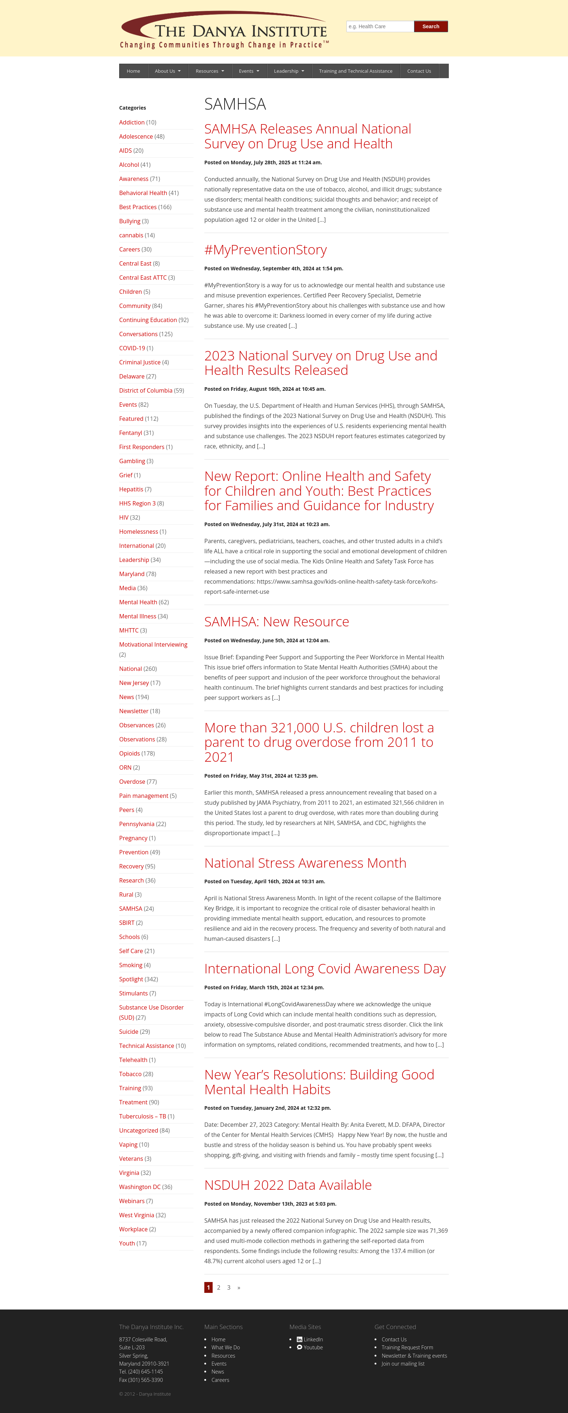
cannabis (131, 235)
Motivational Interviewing (153, 644)
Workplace (133, 1229)
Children (130, 292)
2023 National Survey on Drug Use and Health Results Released (321, 362)
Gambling (132, 461)
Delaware (132, 376)
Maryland (132, 574)
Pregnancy (133, 838)
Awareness (134, 179)
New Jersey (134, 683)
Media (127, 588)
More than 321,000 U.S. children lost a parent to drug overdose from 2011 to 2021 (319, 742)
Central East (135, 263)
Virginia (129, 1173)
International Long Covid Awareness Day (325, 968)
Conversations (138, 334)
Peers (126, 810)
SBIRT (126, 923)
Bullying (130, 221)
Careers (129, 249)
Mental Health (138, 602)
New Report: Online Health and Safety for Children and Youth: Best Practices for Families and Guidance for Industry (319, 490)
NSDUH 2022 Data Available (288, 1184)
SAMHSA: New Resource (277, 621)
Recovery (131, 866)
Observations (137, 739)
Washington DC (140, 1187)
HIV (124, 517)
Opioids (129, 753)
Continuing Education (148, 320)
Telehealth (133, 1060)
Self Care (131, 951)
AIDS (125, 151)
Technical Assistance (146, 1046)
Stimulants (133, 993)
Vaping (128, 1144)
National (130, 669)
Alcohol (129, 165)
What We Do (226, 1347)
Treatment (133, 1102)
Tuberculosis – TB (142, 1116)
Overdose (132, 782)
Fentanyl (130, 433)
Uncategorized (138, 1130)
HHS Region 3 (137, 503)
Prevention (134, 852)
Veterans (131, 1159)
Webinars (132, 1201)
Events (246, 71)
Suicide (128, 1032)
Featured (131, 419)
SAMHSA (130, 909)
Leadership (286, 71)
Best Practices (138, 207)
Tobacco (130, 1074)
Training (130, 1088)
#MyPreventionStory (265, 249)
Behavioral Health (143, 193)
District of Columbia (145, 390)
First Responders (141, 447)
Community (135, 306)
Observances (136, 725)
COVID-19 (132, 348)
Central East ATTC (143, 278)
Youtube (310, 1347)
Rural (126, 894)
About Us (165, 71)
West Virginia (136, 1215)
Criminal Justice (140, 362)
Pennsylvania (137, 824)
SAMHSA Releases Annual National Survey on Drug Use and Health (308, 135)
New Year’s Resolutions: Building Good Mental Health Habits (319, 1081)
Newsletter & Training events (414, 1355)
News (126, 697)
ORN (125, 767)
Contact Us (419, 71)
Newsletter (134, 711)
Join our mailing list (403, 1363)
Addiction (132, 122)
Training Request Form (407, 1347)
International (136, 546)
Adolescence (136, 136)
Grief (126, 475)
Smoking (130, 965)
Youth (127, 1243)
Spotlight (131, 979)
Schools (129, 937)
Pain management (143, 796)
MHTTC (129, 630)
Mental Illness (137, 616)
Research (131, 880)
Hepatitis (131, 489)
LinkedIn (310, 1339)
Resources (207, 71)
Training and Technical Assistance (356, 71)
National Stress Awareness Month (305, 862)
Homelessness (138, 532)
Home (133, 71)
